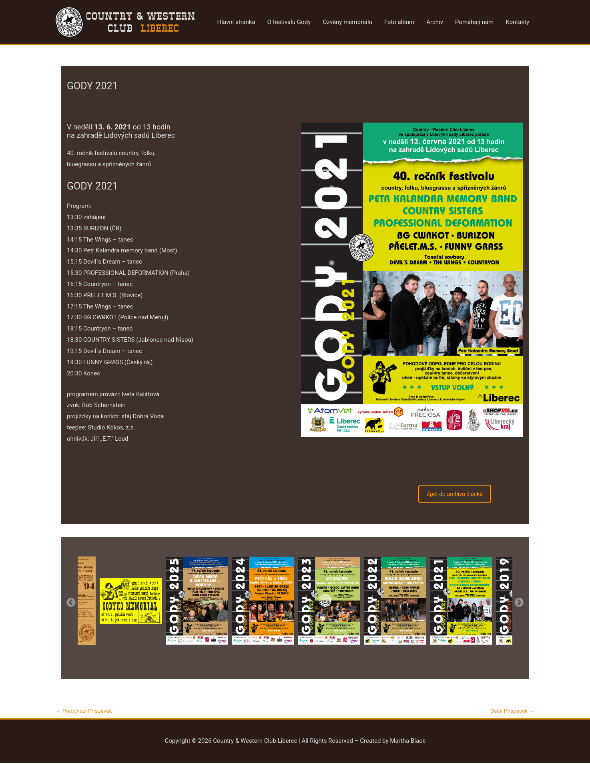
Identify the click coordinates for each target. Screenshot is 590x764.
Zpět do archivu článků (455, 494)
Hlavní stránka (236, 22)
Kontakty (517, 22)
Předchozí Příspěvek (86, 711)
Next (518, 602)
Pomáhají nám (474, 22)
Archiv (434, 22)
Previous (70, 602)
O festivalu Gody (289, 22)
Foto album (399, 22)
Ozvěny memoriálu (347, 22)
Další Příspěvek (510, 711)
